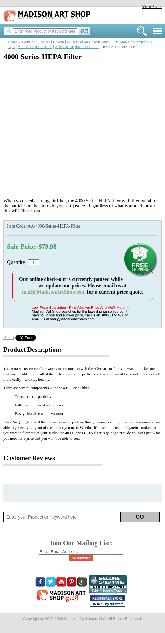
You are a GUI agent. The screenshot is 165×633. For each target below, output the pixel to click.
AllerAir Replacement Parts (77, 47)
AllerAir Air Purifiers (34, 47)
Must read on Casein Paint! (89, 42)
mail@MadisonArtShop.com (54, 292)
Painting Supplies (36, 42)
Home (13, 42)
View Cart (152, 6)
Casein (58, 42)
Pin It (8, 337)
